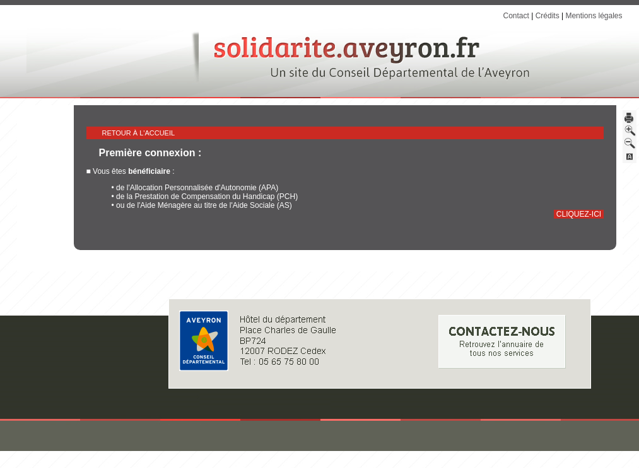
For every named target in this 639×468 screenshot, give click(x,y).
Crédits (548, 15)
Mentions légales (593, 15)
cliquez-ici (578, 214)
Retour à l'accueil (138, 133)
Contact (516, 15)
